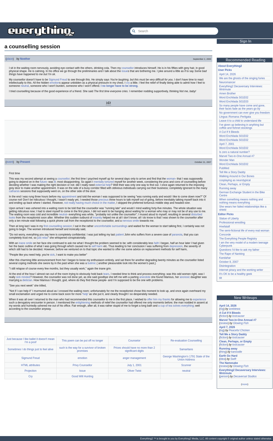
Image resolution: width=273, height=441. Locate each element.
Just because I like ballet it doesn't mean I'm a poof (30, 340)
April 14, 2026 (227, 74)
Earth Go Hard (228, 355)
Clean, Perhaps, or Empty (234, 184)
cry (128, 82)
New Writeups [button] (245, 298)
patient (120, 234)
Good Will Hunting (82, 376)
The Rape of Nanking (231, 253)
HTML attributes (30, 365)
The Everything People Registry (238, 238)
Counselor (134, 340)
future (43, 181)
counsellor (127, 68)
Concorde (225, 234)
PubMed (224, 168)
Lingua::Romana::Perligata (235, 116)
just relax (42, 237)
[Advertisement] (136, 11)
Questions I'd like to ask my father (239, 249)
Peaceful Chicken (239, 330)
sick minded (23, 277)
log (222, 308)
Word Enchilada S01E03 (233, 101)
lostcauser (238, 316)
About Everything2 (230, 66)
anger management (134, 358)
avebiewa (234, 308)
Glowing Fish (240, 323)
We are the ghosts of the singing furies (242, 78)
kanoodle (236, 351)
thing (223, 351)
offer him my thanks (158, 299)
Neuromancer (227, 82)
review (224, 323)
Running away (227, 188)
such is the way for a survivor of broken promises (82, 349)
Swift (233, 358)
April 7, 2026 (227, 327)
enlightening (82, 302)
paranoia (177, 234)
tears (106, 274)
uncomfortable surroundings (110, 226)
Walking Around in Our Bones (236, 176)
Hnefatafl (224, 226)
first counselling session (58, 226)
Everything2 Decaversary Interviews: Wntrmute (242, 372)
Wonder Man (226, 160)
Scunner (186, 365)
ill (55, 181)
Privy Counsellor (82, 365)
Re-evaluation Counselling (186, 340)
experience (199, 299)
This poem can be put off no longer (82, 340)
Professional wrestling (232, 222)
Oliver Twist (134, 370)
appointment (69, 196)
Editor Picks (225, 214)
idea (222, 358)
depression (176, 246)
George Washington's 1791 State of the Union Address (186, 358)
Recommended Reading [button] (245, 60)
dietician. (27, 280)
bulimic (92, 263)
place (9, 58)
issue (125, 71)
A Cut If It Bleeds (229, 132)
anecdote (144, 277)
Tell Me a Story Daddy (232, 172)
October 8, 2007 (228, 261)
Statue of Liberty (229, 218)
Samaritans (186, 349)
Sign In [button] (245, 41)
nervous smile (130, 220)
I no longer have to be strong (119, 85)
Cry (30, 376)
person (224, 376)
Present (25, 161)
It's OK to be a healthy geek (235, 274)
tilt (220, 278)
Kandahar (225, 257)
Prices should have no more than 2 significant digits (134, 349)
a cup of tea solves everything (176, 305)
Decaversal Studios (244, 376)
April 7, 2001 (226, 144)
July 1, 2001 (134, 365)
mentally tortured (104, 181)
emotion (54, 82)
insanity (97, 217)
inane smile (25, 243)
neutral (25, 85)
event (9, 161)
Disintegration (227, 265)
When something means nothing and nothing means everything (241, 201)
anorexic (185, 277)
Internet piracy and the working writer (241, 269)
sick (52, 254)
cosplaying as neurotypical (235, 180)
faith (156, 243)
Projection (30, 370)
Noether (25, 58)
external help (103, 185)
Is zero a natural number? (234, 152)
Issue (82, 370)
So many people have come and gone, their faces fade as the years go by (242, 107)
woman (171, 178)
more (244, 384)
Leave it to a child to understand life (240, 120)
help (85, 294)
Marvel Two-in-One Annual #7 (236, 156)
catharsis (14, 191)
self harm (97, 246)
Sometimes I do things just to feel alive (30, 349)
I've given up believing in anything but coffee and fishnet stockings (241, 126)
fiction (223, 316)
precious (103, 199)
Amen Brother (227, 93)
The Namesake (228, 363)
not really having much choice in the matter (89, 202)
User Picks (225, 70)
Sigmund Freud (58, 79)
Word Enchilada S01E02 (233, 97)
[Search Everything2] (174, 31)
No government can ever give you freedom (244, 112)
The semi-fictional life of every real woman (244, 230)
